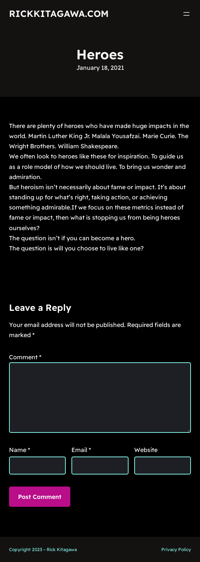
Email (81, 450)
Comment (25, 357)
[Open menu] (186, 13)
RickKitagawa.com (59, 13)
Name (19, 450)
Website (146, 450)
